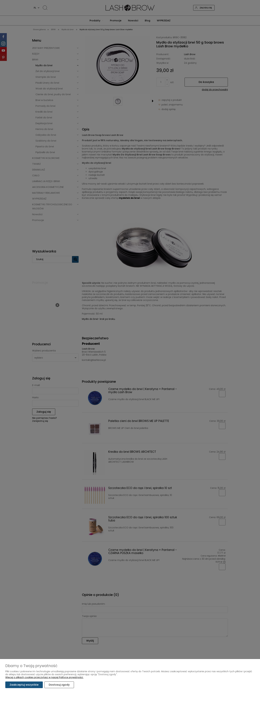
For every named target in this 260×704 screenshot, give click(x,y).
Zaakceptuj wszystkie (24, 685)
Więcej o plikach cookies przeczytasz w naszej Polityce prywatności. (44, 677)
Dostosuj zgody (59, 685)
